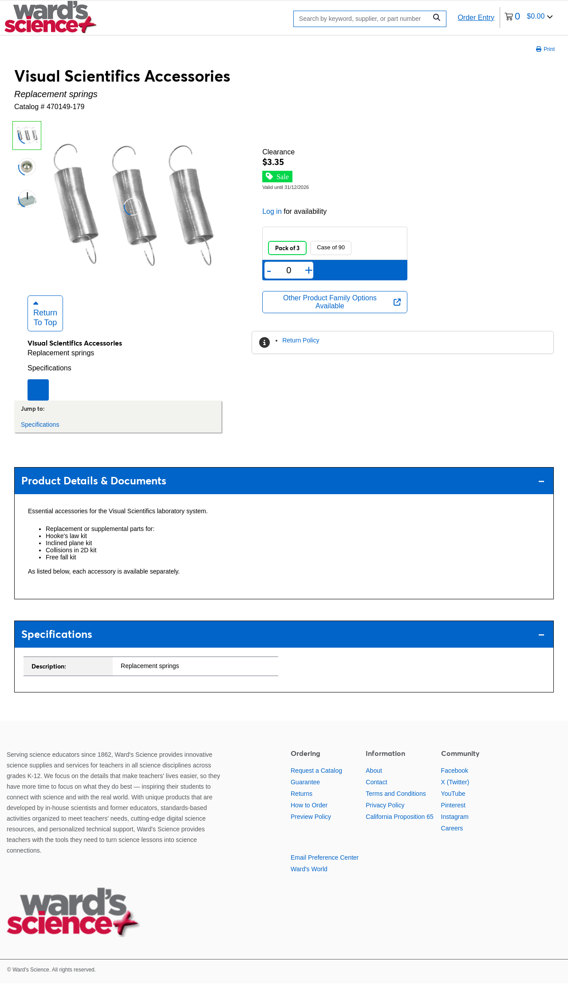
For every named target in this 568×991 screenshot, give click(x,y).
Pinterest (453, 812)
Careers (452, 835)
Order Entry (476, 17)
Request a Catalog (316, 777)
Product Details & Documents (282, 488)
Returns (301, 800)
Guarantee (305, 789)
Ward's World (309, 876)
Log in (272, 211)
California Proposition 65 (400, 823)
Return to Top (45, 320)
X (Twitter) (455, 789)
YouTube (453, 800)
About (374, 777)
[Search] (362, 19)
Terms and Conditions (396, 800)
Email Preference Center (325, 864)
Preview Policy (311, 823)
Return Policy (300, 340)
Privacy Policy (385, 812)
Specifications (49, 375)
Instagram (455, 823)
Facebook (454, 777)
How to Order (309, 812)
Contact (376, 789)
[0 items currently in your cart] (528, 17)
